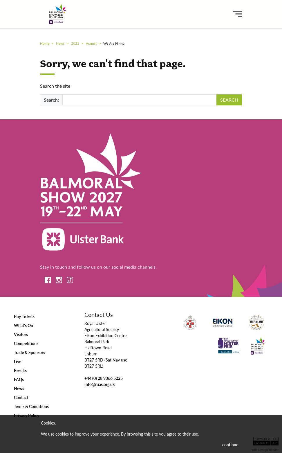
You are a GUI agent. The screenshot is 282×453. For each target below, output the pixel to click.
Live (17, 361)
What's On (23, 325)
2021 (75, 43)
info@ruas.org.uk (99, 384)
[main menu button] (237, 14)
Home (44, 43)
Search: (51, 99)
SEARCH (229, 99)
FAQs (19, 379)
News (19, 388)
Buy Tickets (24, 316)
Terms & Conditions (31, 406)
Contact (21, 397)
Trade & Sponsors (29, 352)
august (91, 43)
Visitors (21, 334)
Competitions (26, 343)
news (60, 43)
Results (20, 370)
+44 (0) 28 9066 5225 (103, 378)
